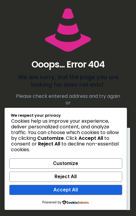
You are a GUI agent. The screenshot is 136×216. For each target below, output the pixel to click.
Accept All (65, 190)
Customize (65, 163)
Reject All (66, 176)
